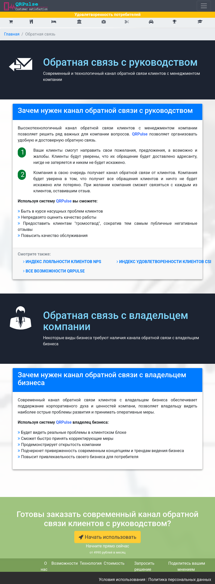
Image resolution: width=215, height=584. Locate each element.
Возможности (64, 563)
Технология (91, 563)
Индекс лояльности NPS (62, 261)
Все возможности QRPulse (54, 271)
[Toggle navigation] (204, 6)
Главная (12, 34)
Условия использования (122, 579)
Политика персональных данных (179, 579)
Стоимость (114, 563)
